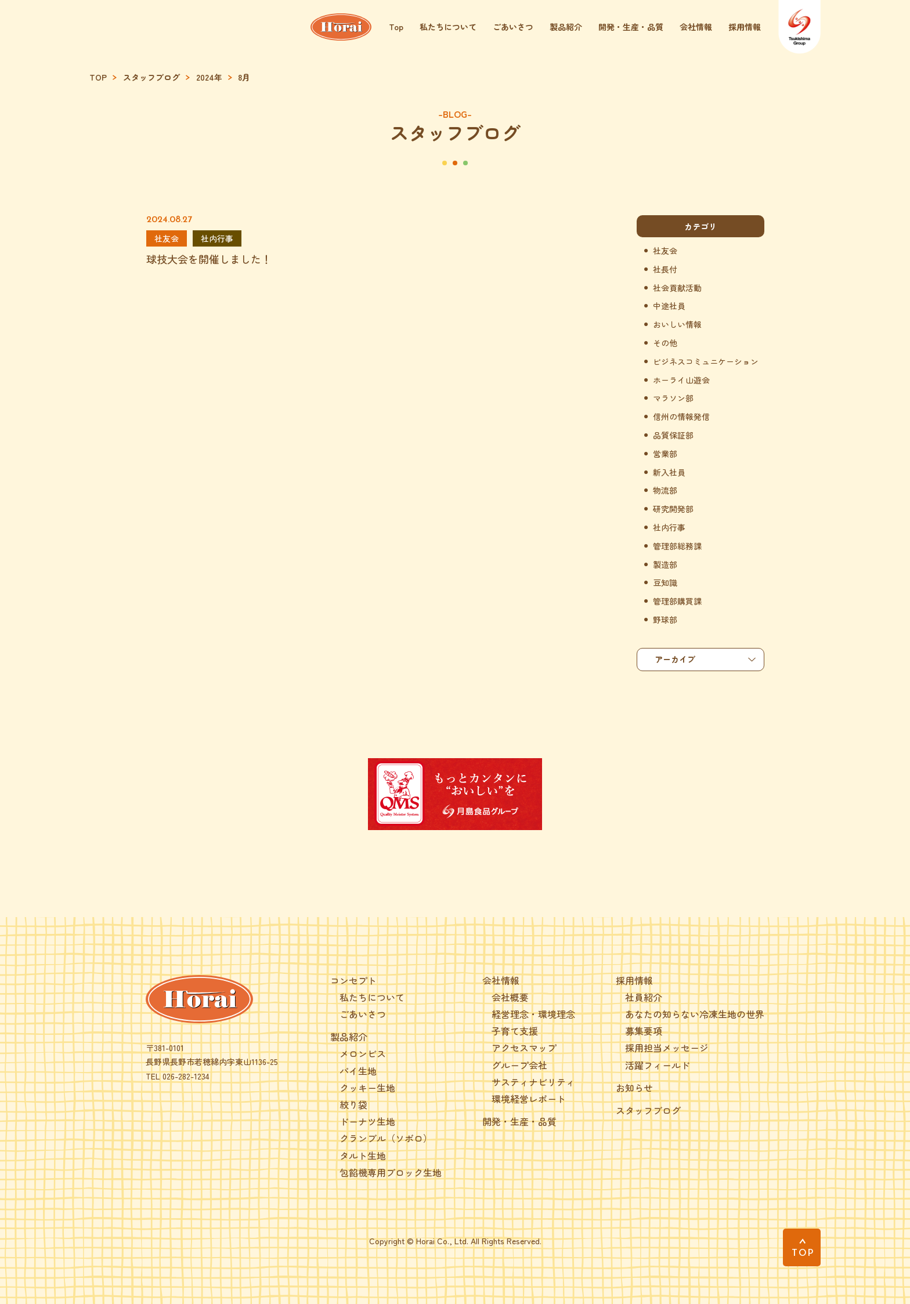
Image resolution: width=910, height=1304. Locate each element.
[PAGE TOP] (802, 1247)
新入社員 (669, 472)
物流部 (665, 490)
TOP (98, 77)
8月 (244, 77)
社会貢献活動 (677, 288)
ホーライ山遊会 (681, 380)
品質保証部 (673, 435)
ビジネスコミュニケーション (706, 362)
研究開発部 (673, 509)
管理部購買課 (677, 601)
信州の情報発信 (681, 417)
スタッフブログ (151, 77)
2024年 (209, 77)
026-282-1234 (186, 1076)
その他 (665, 343)
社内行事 (669, 528)
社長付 (665, 269)
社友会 (665, 251)
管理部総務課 (677, 546)
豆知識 (665, 583)
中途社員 (669, 306)
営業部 (665, 454)
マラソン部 (673, 398)
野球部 (665, 620)
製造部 (665, 565)
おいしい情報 (677, 324)
